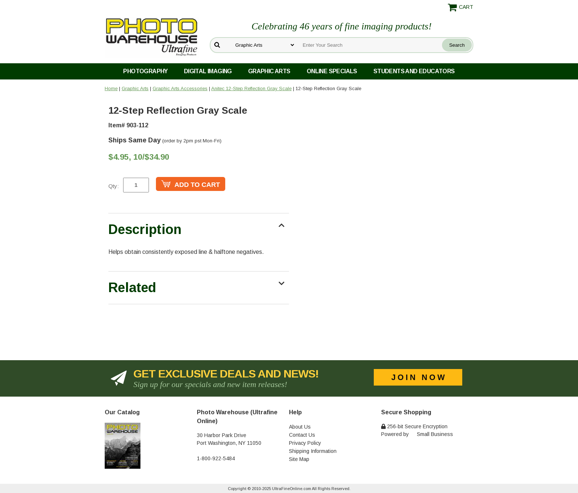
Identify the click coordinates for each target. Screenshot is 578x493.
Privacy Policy (305, 443)
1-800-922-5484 (216, 458)
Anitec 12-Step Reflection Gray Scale (251, 88)
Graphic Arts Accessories (180, 88)
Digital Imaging (208, 71)
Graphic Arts (269, 71)
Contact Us (302, 435)
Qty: (113, 186)
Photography (145, 71)
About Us (300, 427)
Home (111, 88)
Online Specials (332, 71)
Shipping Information (313, 451)
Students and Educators (414, 71)
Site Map (299, 459)
